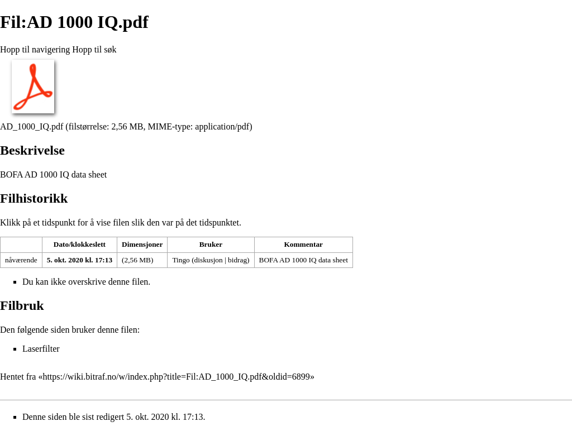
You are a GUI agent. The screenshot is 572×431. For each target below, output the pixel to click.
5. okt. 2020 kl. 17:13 (79, 260)
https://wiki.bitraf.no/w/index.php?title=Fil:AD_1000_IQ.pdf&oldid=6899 (175, 376)
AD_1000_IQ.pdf (31, 126)
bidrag (237, 260)
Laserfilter (41, 348)
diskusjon (208, 260)
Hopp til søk (94, 49)
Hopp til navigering (35, 49)
